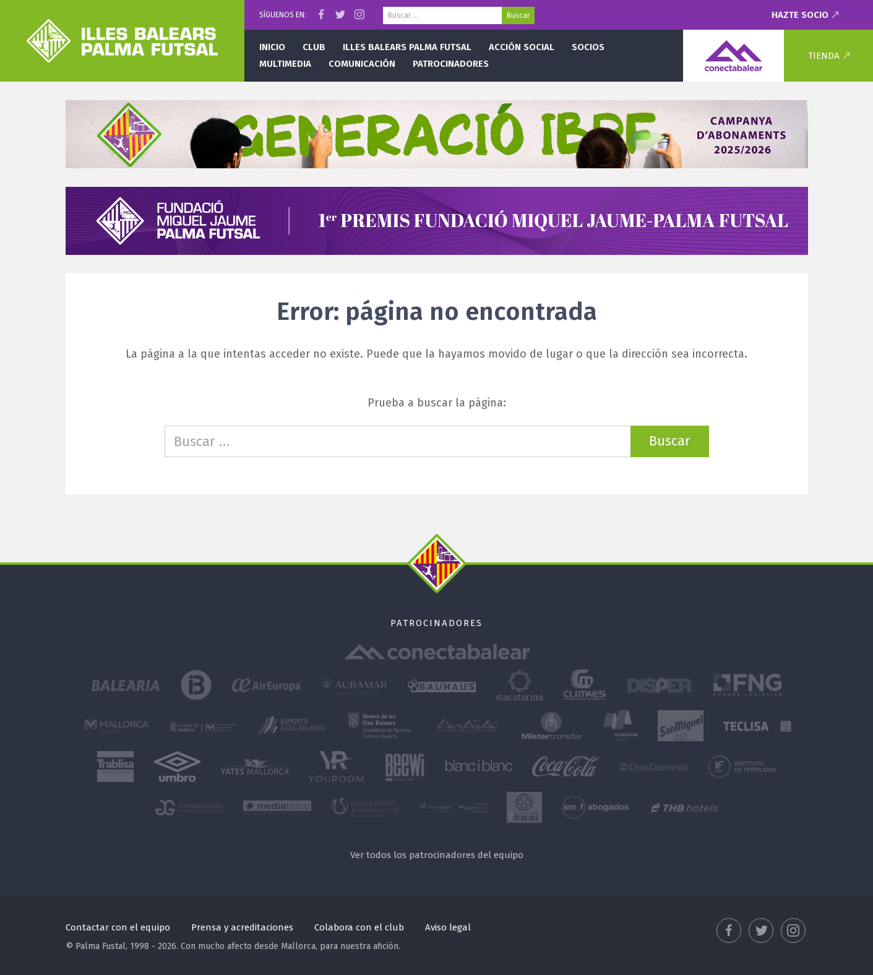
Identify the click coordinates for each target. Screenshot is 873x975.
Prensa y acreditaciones (242, 927)
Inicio (272, 47)
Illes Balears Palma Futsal (407, 47)
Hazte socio (800, 14)
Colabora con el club (359, 927)
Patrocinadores (451, 63)
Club (314, 47)
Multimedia (285, 63)
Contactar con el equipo (118, 927)
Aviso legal (448, 927)
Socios (588, 47)
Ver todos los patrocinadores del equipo (436, 855)
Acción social (521, 47)
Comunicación (362, 63)
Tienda (824, 55)
